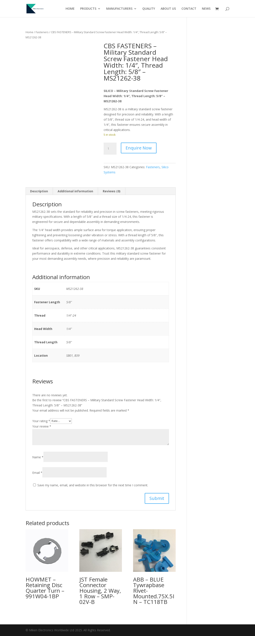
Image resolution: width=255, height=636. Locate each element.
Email (37, 473)
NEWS (206, 9)
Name (37, 457)
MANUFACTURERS (119, 9)
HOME (70, 9)
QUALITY (148, 9)
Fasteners (42, 32)
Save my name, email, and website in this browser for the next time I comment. (92, 485)
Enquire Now (139, 148)
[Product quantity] (110, 149)
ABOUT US (168, 9)
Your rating (41, 421)
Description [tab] (39, 191)
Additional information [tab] (75, 191)
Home (29, 32)
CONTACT (188, 9)
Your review (41, 426)
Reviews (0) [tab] (111, 191)
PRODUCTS (88, 9)
